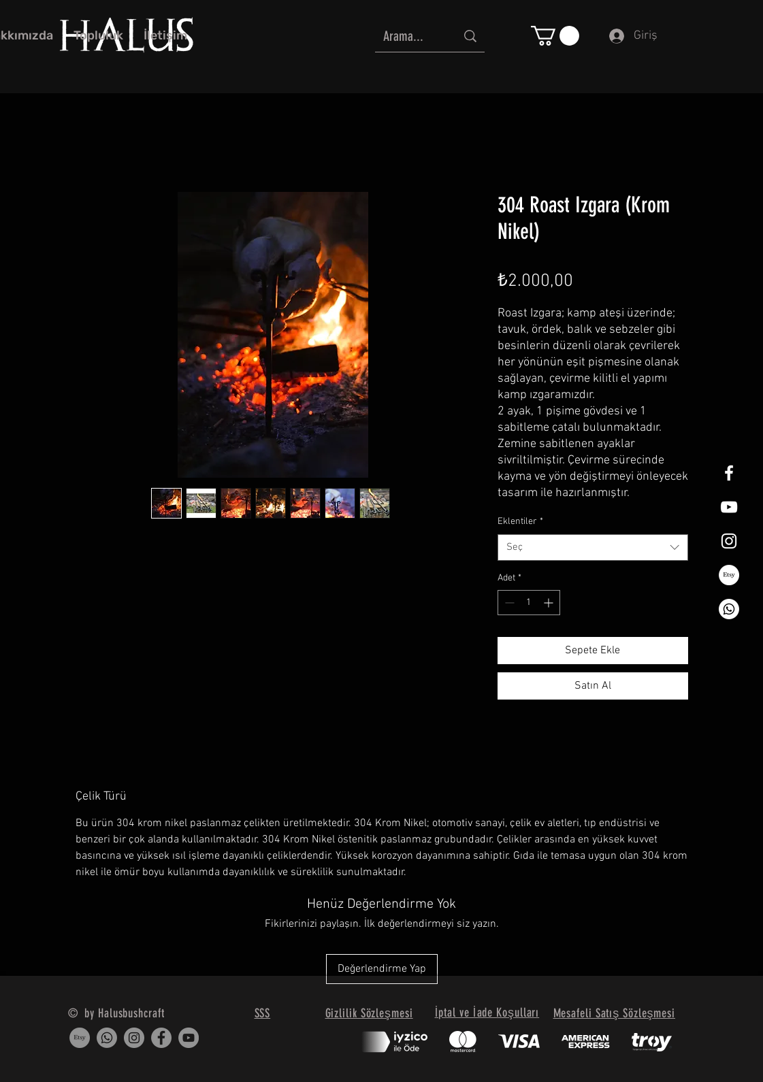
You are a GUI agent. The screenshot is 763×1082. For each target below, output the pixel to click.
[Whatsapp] (729, 609)
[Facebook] (161, 1038)
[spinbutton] (529, 602)
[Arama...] (409, 36)
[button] (555, 36)
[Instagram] (134, 1038)
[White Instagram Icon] (729, 541)
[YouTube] (188, 1038)
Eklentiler (520, 521)
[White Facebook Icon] (729, 473)
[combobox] (593, 547)
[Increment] (549, 602)
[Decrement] (508, 602)
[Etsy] (729, 575)
